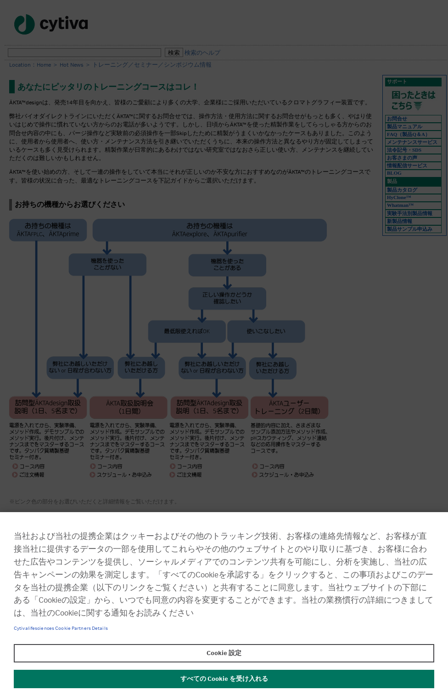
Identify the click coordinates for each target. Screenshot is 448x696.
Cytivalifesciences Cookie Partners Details (61, 628)
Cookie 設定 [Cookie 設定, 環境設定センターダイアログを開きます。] (224, 653)
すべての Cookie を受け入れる (224, 679)
